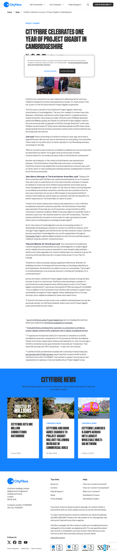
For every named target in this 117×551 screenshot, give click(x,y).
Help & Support (74, 5)
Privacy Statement (13, 548)
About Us (54, 484)
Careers (54, 488)
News (53, 495)
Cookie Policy (25, 548)
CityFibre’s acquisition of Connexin (58, 323)
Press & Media (56, 499)
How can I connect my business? (96, 488)
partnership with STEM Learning (39, 354)
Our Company (57, 5)
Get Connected (37, 5)
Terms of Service (36, 548)
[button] (88, 5)
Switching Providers (91, 499)
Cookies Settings (50, 71)
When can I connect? (91, 491)
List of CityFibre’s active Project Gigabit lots (45, 320)
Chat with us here (58, 538)
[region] (59, 66)
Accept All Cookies (67, 71)
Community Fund (32, 236)
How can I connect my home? (95, 484)
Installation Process (91, 495)
